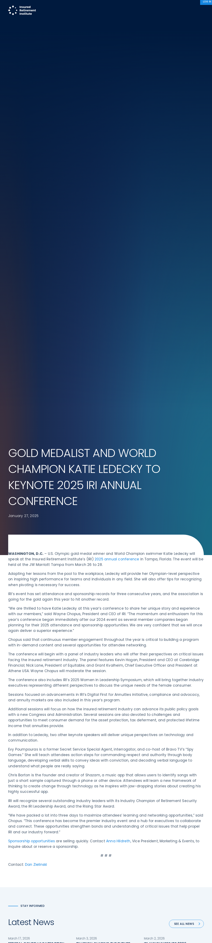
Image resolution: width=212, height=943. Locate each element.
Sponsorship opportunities (32, 439)
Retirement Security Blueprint (131, 841)
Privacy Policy (170, 849)
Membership (119, 857)
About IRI (176, 6)
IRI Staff (166, 826)
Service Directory (122, 864)
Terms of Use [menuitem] (158, 924)
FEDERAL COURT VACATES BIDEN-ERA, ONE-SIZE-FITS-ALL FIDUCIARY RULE (37, 547)
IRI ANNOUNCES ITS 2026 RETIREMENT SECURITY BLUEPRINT (172, 544)
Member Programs (118, 6)
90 (138, 630)
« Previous (64, 630)
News (196, 6)
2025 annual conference (117, 157)
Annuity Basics (120, 833)
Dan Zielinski (36, 462)
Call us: (13, 859)
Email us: (14, 871)
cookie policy (133, 936)
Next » (151, 630)
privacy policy (112, 936)
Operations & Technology (77, 826)
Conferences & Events (75, 841)
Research (89, 6)
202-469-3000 (19, 866)
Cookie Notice (171, 857)
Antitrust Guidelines (175, 864)
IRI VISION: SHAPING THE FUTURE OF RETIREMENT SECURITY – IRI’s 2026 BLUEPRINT (103, 547)
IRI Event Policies (172, 841)
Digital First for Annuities (127, 826)
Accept (150, 936)
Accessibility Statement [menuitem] (186, 924)
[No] (207, 937)
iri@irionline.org (21, 878)
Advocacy (151, 6)
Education (66, 857)
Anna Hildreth (118, 439)
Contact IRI (169, 833)
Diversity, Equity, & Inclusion (78, 833)
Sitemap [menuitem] (138, 924)
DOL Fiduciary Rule (123, 818)
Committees (119, 849)
